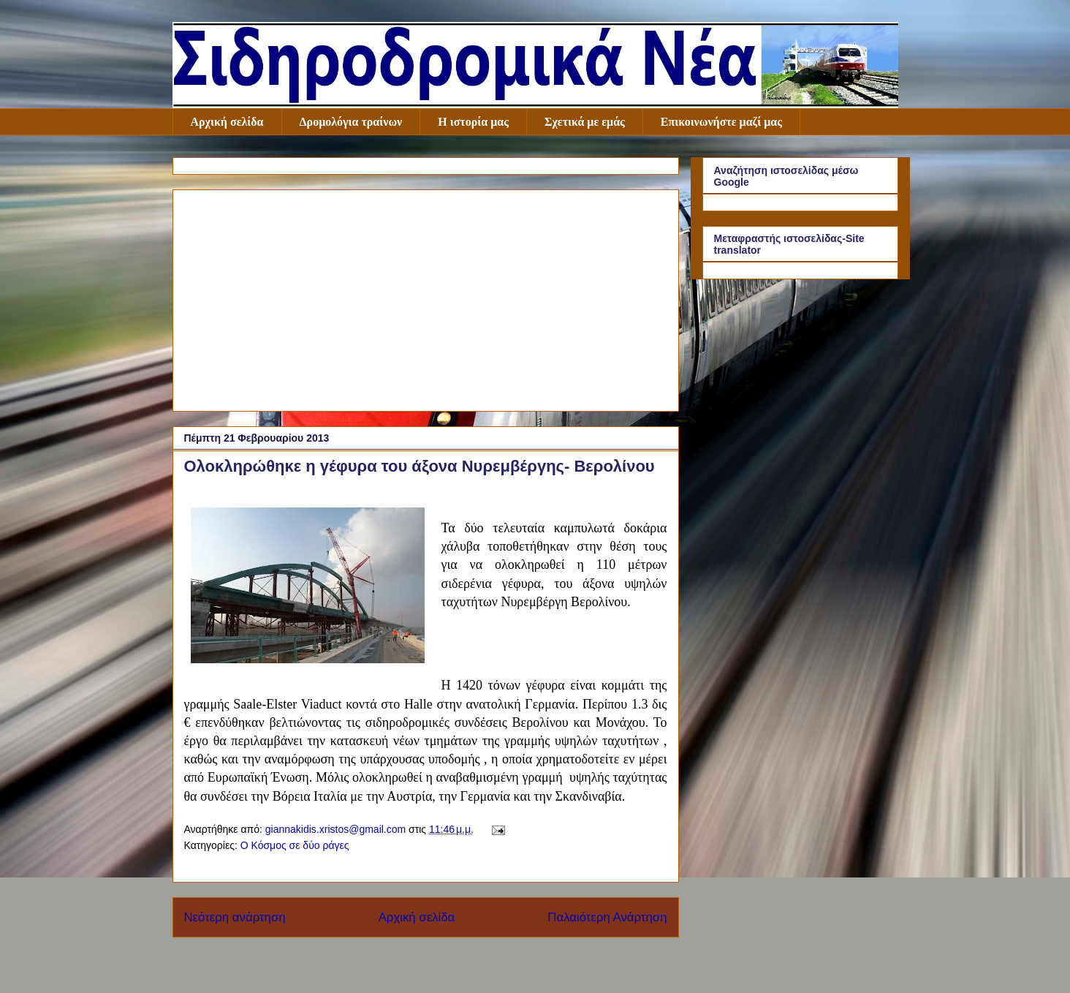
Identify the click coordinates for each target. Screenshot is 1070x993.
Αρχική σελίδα (227, 122)
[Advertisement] (425, 297)
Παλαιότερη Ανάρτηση (607, 917)
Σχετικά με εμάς (585, 122)
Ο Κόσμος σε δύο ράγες (294, 845)
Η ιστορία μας (473, 122)
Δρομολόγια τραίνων (351, 122)
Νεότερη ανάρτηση (235, 917)
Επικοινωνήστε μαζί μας (721, 122)
